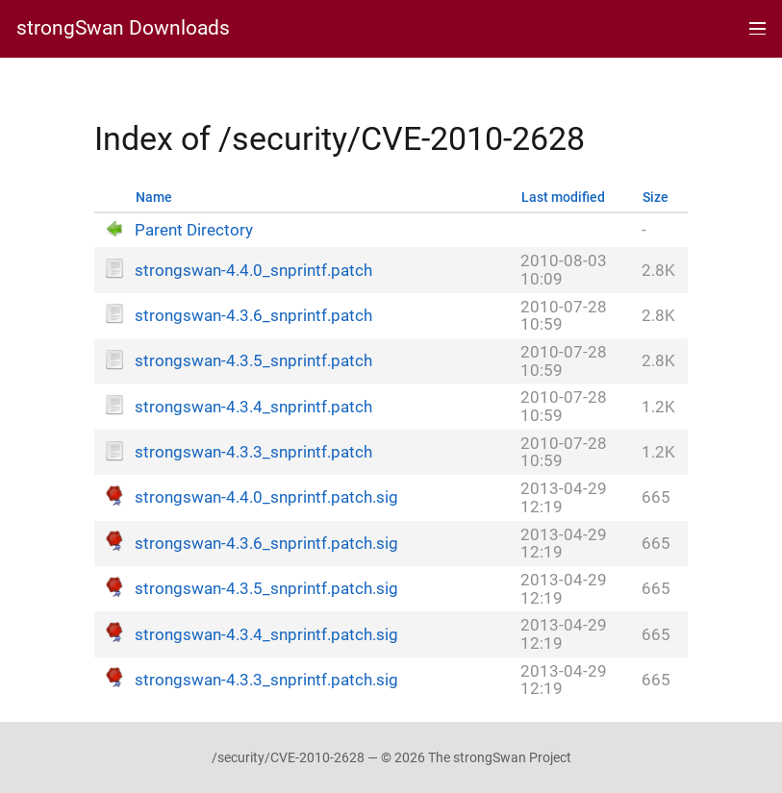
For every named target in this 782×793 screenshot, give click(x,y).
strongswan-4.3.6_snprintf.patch (253, 316)
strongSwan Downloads (123, 28)
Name (154, 197)
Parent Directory (194, 230)
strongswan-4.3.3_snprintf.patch (253, 452)
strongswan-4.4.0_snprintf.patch (253, 270)
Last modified (563, 197)
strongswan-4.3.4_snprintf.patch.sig (266, 635)
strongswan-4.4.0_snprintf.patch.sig (266, 497)
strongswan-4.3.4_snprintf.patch (253, 407)
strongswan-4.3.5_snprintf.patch (253, 361)
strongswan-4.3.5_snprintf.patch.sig (266, 589)
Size (655, 197)
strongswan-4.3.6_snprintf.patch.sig (266, 543)
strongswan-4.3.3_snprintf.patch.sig (266, 680)
